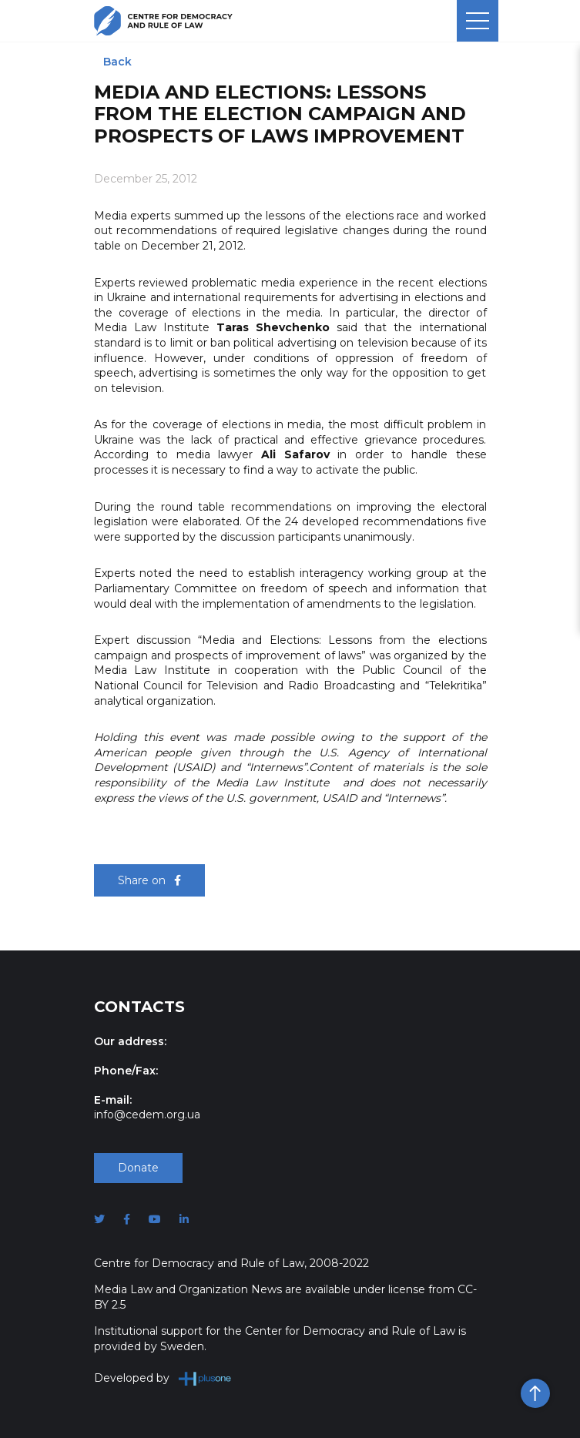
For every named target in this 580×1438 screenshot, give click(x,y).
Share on (149, 880)
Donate (138, 1168)
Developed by (163, 1378)
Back (117, 62)
